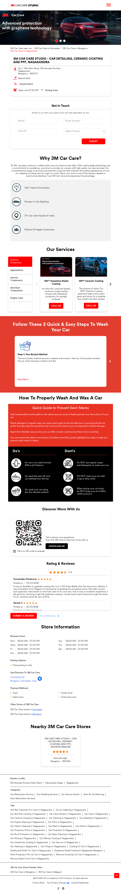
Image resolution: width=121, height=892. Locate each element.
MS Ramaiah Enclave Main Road (26, 783)
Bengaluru (37, 714)
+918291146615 (26, 84)
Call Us (56, 306)
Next (110, 284)
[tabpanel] (60, 27)
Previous (36, 284)
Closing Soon (51, 90)
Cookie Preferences (80, 883)
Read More (23, 380)
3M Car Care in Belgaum (50, 872)
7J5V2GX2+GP (17, 677)
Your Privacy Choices (56, 883)
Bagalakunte (72, 783)
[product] (84, 131)
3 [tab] (64, 41)
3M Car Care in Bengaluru (22, 872)
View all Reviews (47, 616)
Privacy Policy (39, 883)
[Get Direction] (39, 680)
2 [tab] (60, 41)
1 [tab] (57, 41)
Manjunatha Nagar (54, 783)
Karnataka (37, 710)
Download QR (57, 546)
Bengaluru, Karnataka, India (23, 681)
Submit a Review (23, 616)
